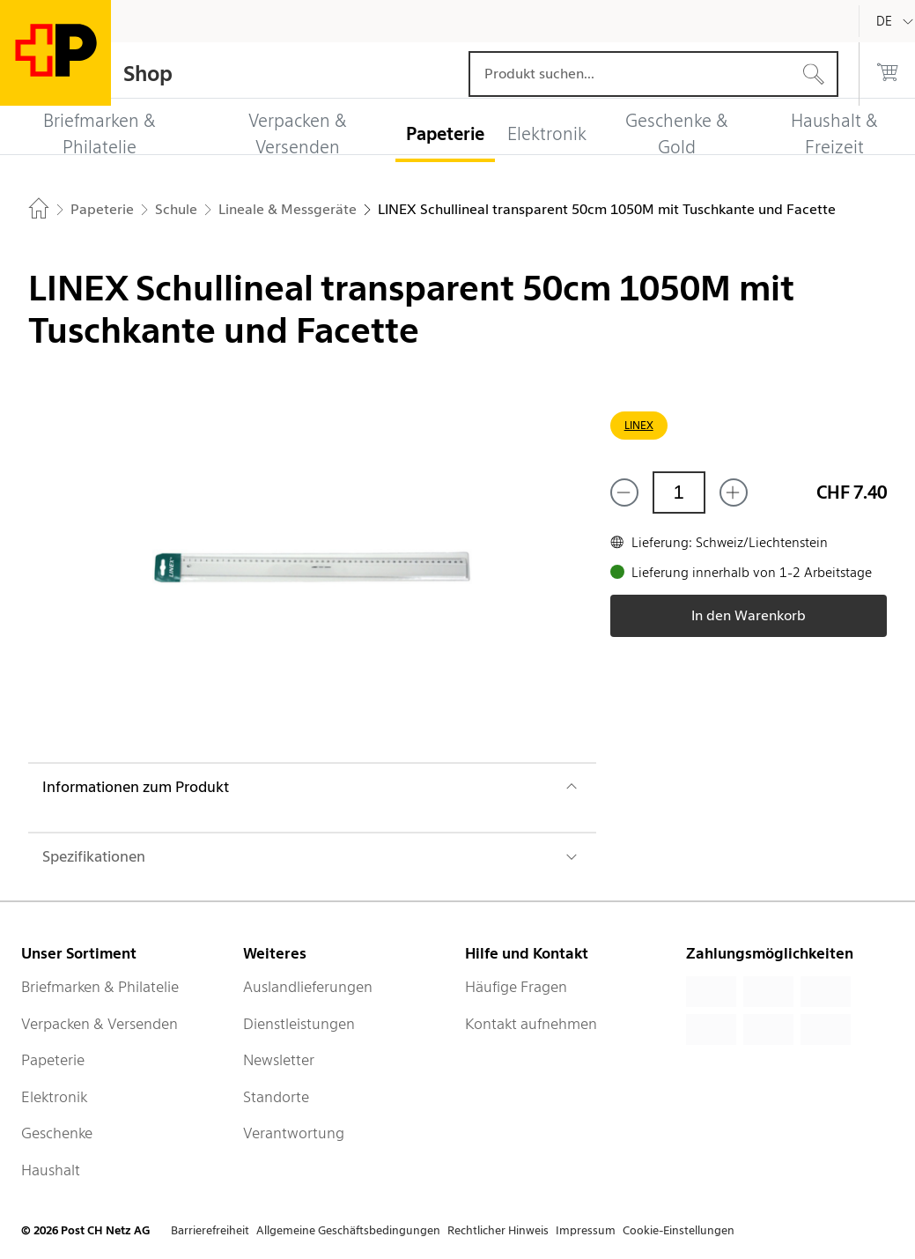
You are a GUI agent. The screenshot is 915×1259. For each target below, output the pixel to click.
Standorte (276, 1097)
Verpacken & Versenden (99, 1024)
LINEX (638, 425)
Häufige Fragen (516, 987)
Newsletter (278, 1060)
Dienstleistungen (299, 1024)
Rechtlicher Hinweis (498, 1230)
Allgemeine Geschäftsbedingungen (348, 1230)
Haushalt (50, 1170)
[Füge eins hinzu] (733, 492)
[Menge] (679, 492)
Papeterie (53, 1060)
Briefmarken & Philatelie (100, 987)
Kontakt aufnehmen (531, 1024)
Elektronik (54, 1097)
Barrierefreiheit (210, 1230)
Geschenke (56, 1133)
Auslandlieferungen (308, 987)
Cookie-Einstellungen (678, 1230)
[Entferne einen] (624, 492)
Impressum (586, 1230)
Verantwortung (293, 1133)
